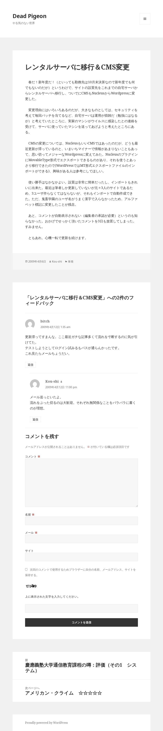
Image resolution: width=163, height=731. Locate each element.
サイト (29, 551)
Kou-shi (57, 261)
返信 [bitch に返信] (30, 365)
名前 (30, 514)
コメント (32, 456)
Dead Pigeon (29, 16)
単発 (70, 261)
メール (31, 533)
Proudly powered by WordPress (46, 723)
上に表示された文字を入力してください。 (52, 597)
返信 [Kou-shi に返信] (35, 419)
